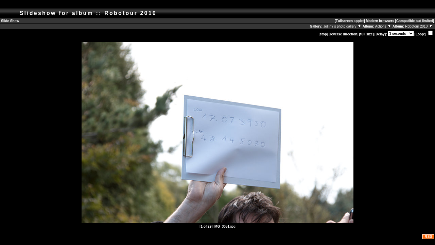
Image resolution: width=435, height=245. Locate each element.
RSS (428, 237)
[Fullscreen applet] (350, 21)
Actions (383, 26)
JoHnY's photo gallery (342, 26)
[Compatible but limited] (414, 21)
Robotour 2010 (419, 26)
